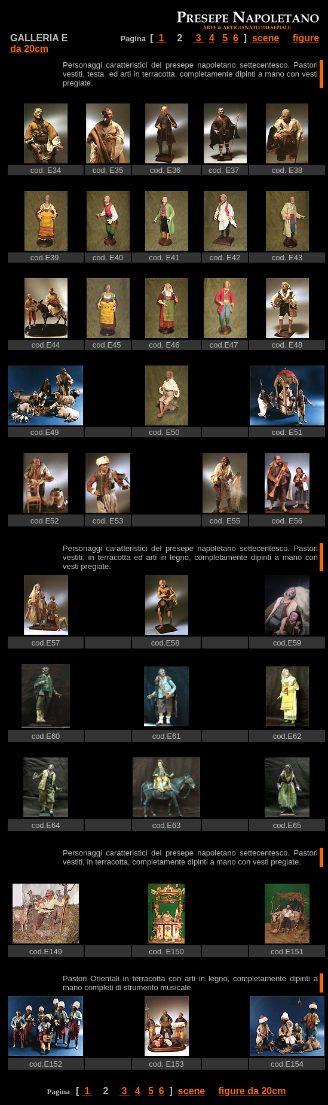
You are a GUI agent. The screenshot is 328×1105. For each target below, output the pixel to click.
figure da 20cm (252, 1091)
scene (265, 38)
